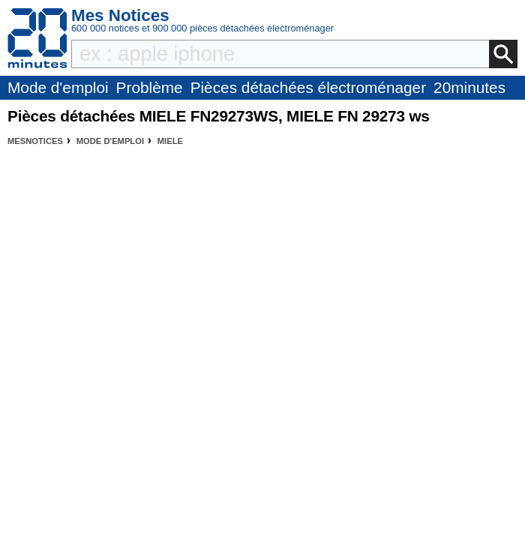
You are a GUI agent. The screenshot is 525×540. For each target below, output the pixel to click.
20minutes (470, 87)
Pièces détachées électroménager (308, 87)
